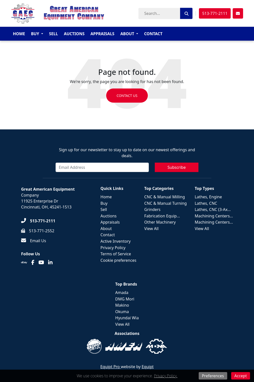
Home (19, 33)
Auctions (74, 33)
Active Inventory (115, 241)
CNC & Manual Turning (165, 203)
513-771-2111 (214, 13)
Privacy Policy (113, 247)
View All (151, 228)
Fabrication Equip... (162, 216)
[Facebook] (32, 262)
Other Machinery (160, 222)
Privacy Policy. (165, 376)
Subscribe (176, 167)
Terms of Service (115, 254)
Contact (153, 33)
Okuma (122, 311)
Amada (121, 292)
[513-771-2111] (38, 221)
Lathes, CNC (206, 203)
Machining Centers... (214, 216)
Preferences (213, 376)
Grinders (152, 209)
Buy (35, 33)
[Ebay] (24, 262)
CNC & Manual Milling (164, 197)
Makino (122, 305)
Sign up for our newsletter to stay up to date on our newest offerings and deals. (127, 152)
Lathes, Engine (208, 197)
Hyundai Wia (127, 318)
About (127, 33)
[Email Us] (33, 240)
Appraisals (102, 33)
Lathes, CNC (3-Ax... (213, 209)
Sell (53, 33)
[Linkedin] (50, 262)
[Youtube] (41, 262)
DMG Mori (124, 299)
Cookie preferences (118, 260)
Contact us (127, 95)
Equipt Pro (110, 366)
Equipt (148, 366)
